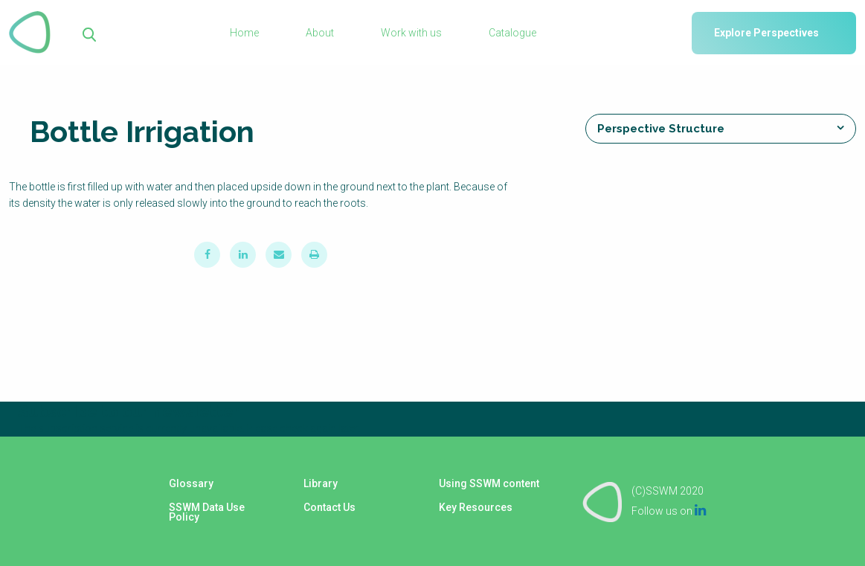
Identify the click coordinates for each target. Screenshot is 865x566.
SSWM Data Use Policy (206, 512)
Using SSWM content (488, 485)
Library (320, 485)
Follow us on (668, 510)
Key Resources (475, 507)
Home (244, 33)
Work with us (411, 33)
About (320, 33)
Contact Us (329, 507)
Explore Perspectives (766, 33)
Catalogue (512, 33)
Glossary (190, 485)
